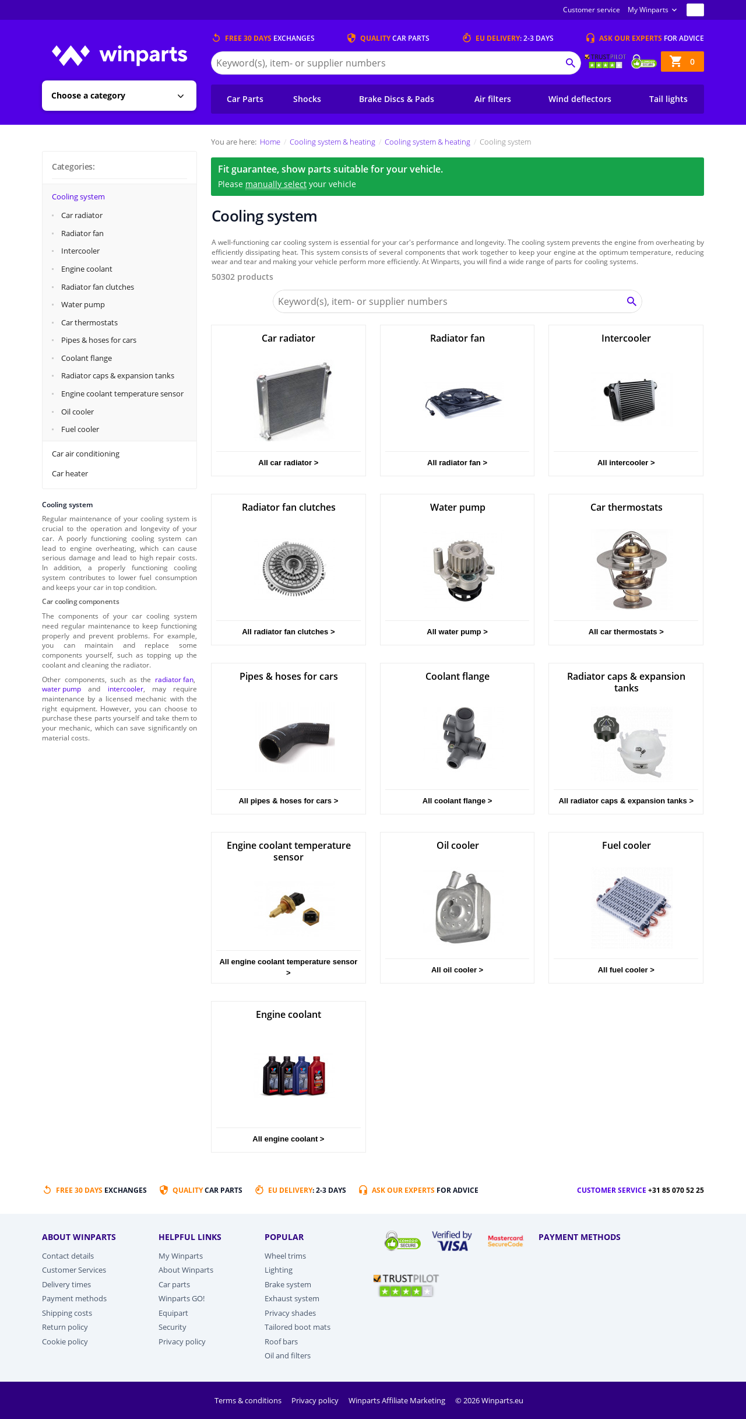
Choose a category (88, 95)
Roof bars (281, 1341)
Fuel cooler (80, 429)
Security (172, 1327)
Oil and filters (288, 1355)
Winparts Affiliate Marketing (398, 1400)
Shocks (307, 98)
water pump (61, 688)
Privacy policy (182, 1341)
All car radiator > (288, 462)
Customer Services (74, 1270)
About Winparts (186, 1270)
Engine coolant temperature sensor (122, 393)
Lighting (279, 1270)
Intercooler (80, 250)
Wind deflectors (579, 98)
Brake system (288, 1284)
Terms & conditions (248, 1400)
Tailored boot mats (297, 1327)
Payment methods (74, 1298)
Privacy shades (290, 1313)
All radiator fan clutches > (288, 631)
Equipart (173, 1313)
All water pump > (457, 631)
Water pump (83, 304)
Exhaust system (292, 1298)
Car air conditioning (85, 453)
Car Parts (245, 98)
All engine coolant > (288, 1139)
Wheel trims (285, 1256)
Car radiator (82, 215)
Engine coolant (86, 269)
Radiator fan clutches (97, 287)
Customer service (591, 10)
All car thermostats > (626, 631)
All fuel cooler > (626, 969)
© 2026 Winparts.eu (489, 1400)
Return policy (65, 1327)
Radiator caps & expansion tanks (117, 375)
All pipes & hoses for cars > (288, 800)
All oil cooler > (457, 969)
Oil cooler (77, 411)
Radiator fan (82, 233)
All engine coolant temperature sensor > (288, 967)
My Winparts (648, 10)
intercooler (125, 688)
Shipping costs (67, 1313)
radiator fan (174, 679)
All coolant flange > (457, 800)
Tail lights (668, 98)
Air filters (492, 98)
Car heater (70, 473)
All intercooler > (626, 462)
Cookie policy (65, 1341)
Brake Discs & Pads (396, 98)
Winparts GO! (182, 1298)
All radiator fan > (457, 462)
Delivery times (66, 1284)
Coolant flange (86, 358)
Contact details (68, 1256)
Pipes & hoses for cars (98, 340)
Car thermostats (89, 322)
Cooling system (78, 196)
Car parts (174, 1284)
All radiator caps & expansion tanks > (626, 800)
